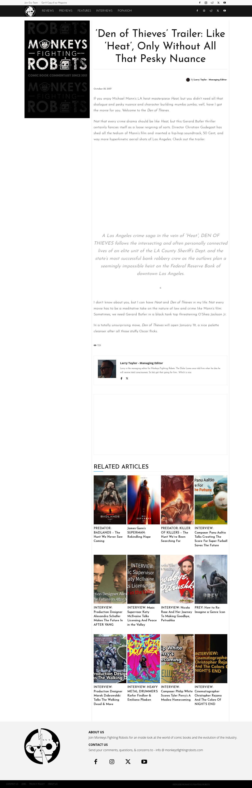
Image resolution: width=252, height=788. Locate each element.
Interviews (104, 10)
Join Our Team (31, 3)
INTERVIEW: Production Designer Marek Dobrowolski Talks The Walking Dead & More (108, 696)
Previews (65, 10)
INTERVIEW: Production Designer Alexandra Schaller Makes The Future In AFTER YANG (108, 616)
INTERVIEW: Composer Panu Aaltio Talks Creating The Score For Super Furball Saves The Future (211, 537)
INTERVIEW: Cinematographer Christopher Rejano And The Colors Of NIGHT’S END (208, 696)
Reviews (48, 10)
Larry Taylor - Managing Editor (210, 80)
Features (84, 10)
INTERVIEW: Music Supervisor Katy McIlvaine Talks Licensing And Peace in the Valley (142, 616)
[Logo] (32, 11)
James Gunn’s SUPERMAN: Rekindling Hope (139, 532)
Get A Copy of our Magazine (54, 3)
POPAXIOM (125, 10)
